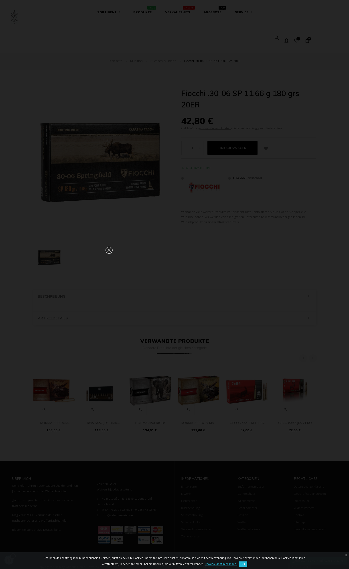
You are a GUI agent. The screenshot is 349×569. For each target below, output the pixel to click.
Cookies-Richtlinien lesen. (221, 564)
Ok (243, 564)
